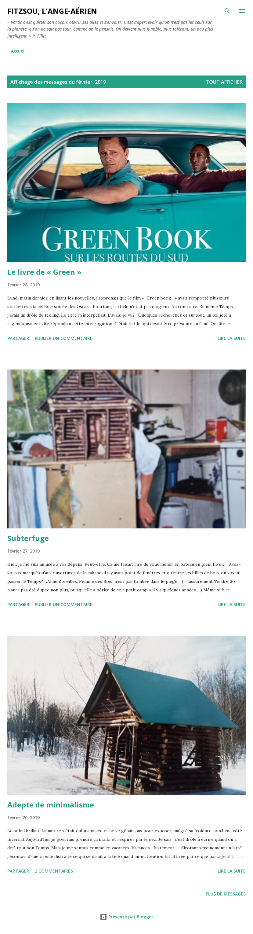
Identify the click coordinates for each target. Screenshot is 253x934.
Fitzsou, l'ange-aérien (52, 11)
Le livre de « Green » (44, 272)
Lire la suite (232, 338)
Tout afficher (224, 82)
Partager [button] (18, 338)
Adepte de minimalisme (50, 805)
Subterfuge (28, 538)
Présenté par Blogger (126, 917)
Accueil (18, 51)
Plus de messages (226, 894)
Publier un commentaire (63, 338)
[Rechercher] (227, 11)
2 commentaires (54, 871)
